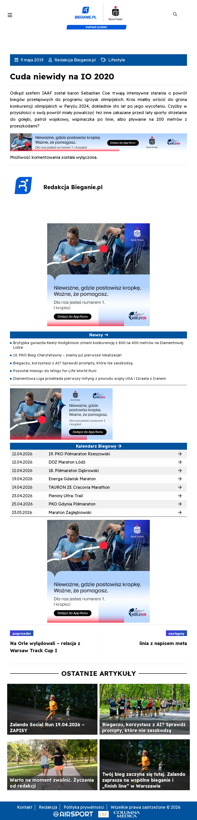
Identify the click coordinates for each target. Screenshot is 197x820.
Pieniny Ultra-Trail (65, 495)
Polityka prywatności (84, 807)
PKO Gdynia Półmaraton (71, 503)
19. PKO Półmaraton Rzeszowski (79, 453)
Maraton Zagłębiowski (69, 512)
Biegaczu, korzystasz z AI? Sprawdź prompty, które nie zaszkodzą (73, 363)
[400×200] (61, 413)
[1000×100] (98, 141)
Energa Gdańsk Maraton (72, 478)
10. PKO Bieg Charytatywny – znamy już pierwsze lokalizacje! (67, 355)
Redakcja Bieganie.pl (74, 59)
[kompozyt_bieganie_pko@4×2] (98, 14)
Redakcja (48, 807)
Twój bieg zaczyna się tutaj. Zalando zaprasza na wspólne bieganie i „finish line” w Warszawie (143, 780)
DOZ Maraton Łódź (66, 462)
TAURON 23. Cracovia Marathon (79, 487)
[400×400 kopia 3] (98, 274)
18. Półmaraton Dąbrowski (73, 470)
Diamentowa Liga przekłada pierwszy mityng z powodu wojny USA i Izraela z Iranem (89, 378)
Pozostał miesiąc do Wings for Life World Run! (54, 370)
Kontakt (24, 807)
